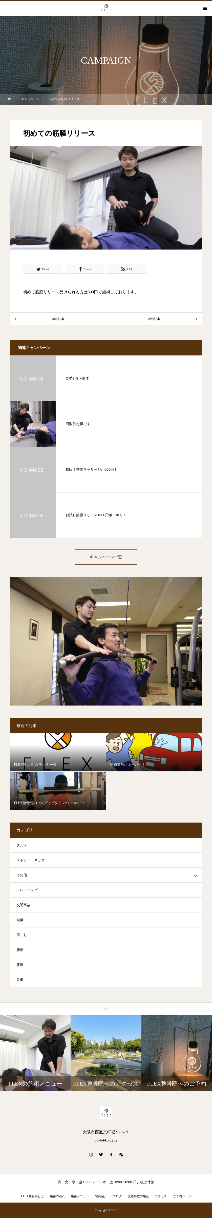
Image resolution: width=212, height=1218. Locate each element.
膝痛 (20, 965)
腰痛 (20, 950)
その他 (21, 875)
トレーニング (27, 890)
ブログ (117, 1196)
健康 (20, 920)
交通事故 (23, 905)
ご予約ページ (182, 1196)
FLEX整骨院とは (32, 1196)
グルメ (21, 845)
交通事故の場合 (138, 1196)
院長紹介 (101, 1196)
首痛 (20, 980)
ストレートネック (30, 860)
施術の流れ (57, 1196)
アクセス (161, 1196)
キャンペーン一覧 (106, 557)
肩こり (21, 935)
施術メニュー (80, 1196)
